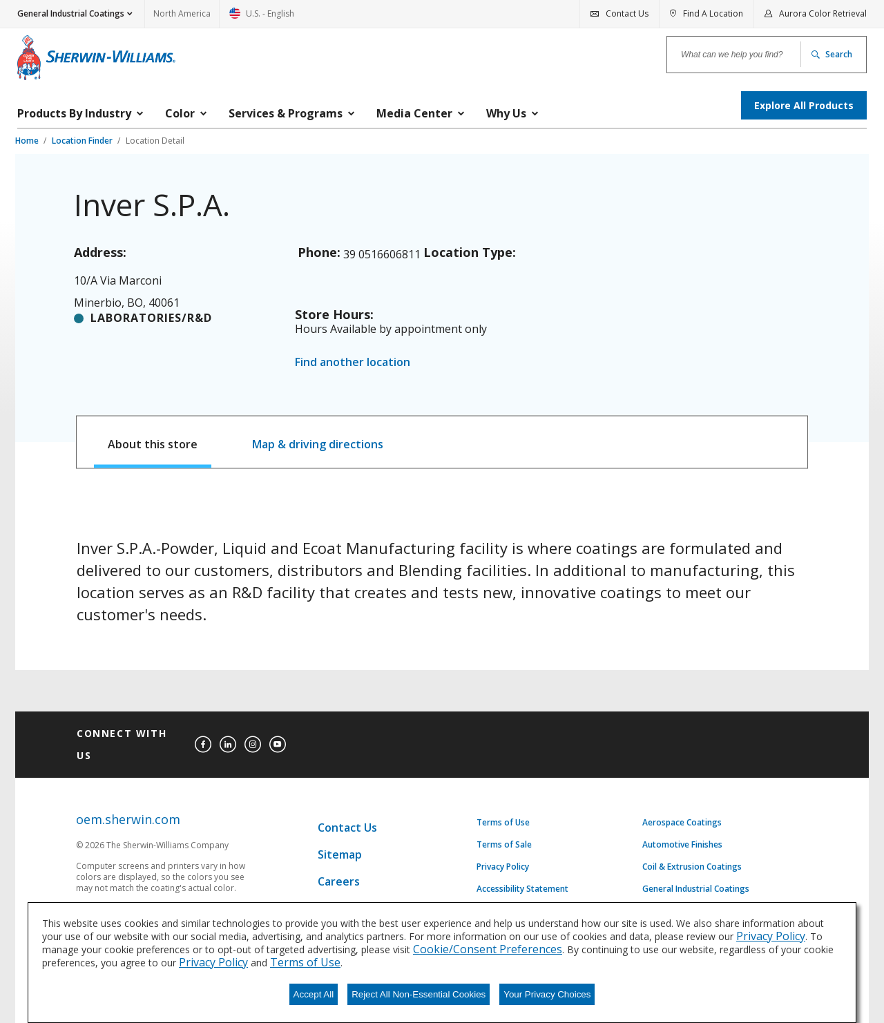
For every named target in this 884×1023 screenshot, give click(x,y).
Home (28, 140)
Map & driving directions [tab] (317, 444)
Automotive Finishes (682, 844)
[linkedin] (228, 745)
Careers (339, 881)
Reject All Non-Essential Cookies (419, 994)
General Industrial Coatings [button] (70, 13)
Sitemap (340, 854)
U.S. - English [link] (261, 18)
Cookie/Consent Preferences (487, 949)
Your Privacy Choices (546, 994)
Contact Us (347, 827)
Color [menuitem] (180, 113)
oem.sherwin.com (128, 820)
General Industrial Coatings (695, 889)
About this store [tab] (153, 444)
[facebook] (203, 745)
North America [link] (182, 13)
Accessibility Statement (522, 889)
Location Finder (83, 140)
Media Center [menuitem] (414, 113)
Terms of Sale (504, 844)
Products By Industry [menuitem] (74, 113)
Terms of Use (503, 822)
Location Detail (155, 140)
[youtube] (277, 745)
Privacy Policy (503, 866)
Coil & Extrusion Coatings (692, 866)
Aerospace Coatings (682, 822)
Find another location (352, 362)
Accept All (314, 994)
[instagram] (252, 745)
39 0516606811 (382, 254)
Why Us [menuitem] (506, 113)
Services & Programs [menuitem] (286, 113)
